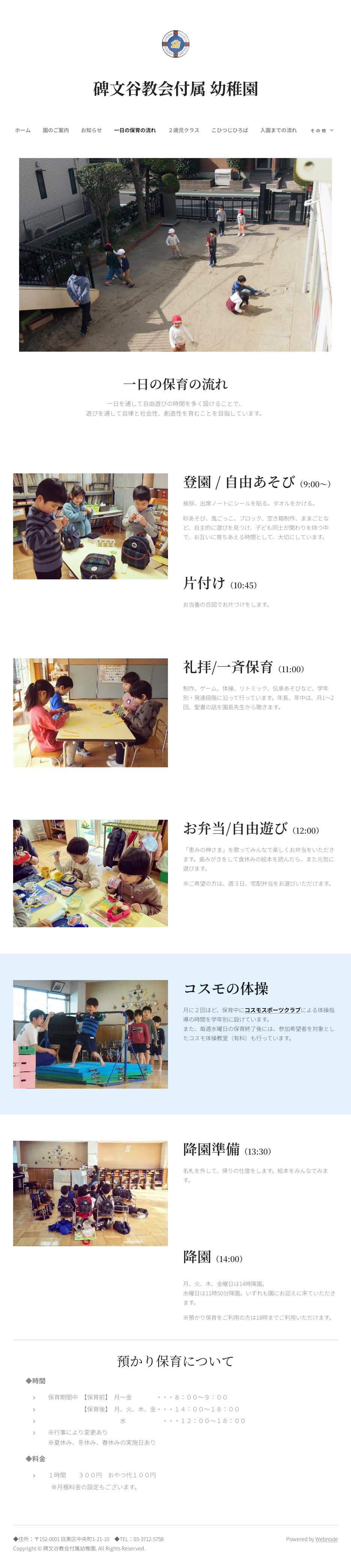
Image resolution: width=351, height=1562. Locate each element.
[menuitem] (44, 130)
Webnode (326, 1539)
